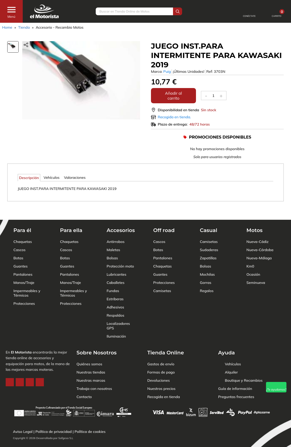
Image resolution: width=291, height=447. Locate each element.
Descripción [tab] (29, 177)
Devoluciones (158, 366)
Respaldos (115, 301)
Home (7, 27)
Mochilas (207, 260)
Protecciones (24, 289)
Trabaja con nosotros (94, 374)
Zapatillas (208, 244)
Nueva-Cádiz (257, 227)
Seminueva (255, 268)
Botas (18, 244)
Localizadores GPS (118, 311)
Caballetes (116, 268)
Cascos (19, 236)
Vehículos (233, 350)
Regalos (206, 277)
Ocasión (253, 260)
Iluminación (116, 322)
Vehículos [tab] (52, 177)
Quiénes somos (89, 350)
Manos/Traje (23, 268)
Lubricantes (116, 260)
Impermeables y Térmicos (26, 279)
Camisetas (162, 277)
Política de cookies (90, 431)
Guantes (20, 252)
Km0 (250, 252)
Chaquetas (22, 227)
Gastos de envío (160, 350)
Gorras (205, 268)
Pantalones (23, 260)
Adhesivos (115, 293)
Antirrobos (116, 227)
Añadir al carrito (173, 96)
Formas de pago (161, 358)
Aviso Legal (23, 431)
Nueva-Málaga (259, 244)
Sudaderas (209, 236)
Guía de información (235, 374)
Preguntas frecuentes (236, 383)
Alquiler (231, 358)
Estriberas (115, 285)
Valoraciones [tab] (74, 177)
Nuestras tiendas (91, 358)
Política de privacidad (53, 431)
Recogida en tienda (163, 383)
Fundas (113, 277)
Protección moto (120, 252)
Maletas (113, 236)
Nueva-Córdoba (259, 236)
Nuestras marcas (91, 366)
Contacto (84, 383)
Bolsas (112, 244)
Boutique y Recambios (244, 366)
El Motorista (21, 338)
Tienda (24, 27)
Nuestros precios (161, 374)
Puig (167, 71)
